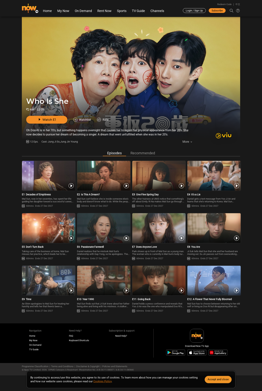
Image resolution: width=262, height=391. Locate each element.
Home (47, 11)
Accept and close (218, 379)
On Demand (83, 11)
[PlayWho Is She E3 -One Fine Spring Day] (158, 176)
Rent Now (104, 11)
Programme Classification (35, 366)
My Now (63, 11)
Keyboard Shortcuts (79, 340)
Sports (121, 11)
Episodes (114, 153)
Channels (157, 11)
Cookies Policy (102, 381)
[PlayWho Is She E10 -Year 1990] (103, 281)
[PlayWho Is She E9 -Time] (48, 281)
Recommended (142, 153)
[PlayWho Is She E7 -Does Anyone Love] (158, 228)
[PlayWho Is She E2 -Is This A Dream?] (103, 176)
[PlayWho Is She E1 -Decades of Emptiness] (48, 176)
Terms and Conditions (62, 366)
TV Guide (138, 11)
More (185, 141)
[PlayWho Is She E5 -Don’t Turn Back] (48, 228)
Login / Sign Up (194, 10)
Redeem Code (224, 4)
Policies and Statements (114, 366)
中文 (237, 4)
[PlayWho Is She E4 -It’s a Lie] (213, 176)
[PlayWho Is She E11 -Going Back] (158, 281)
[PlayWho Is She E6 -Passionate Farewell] (103, 228)
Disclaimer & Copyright (88, 366)
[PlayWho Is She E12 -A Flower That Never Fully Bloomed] (213, 281)
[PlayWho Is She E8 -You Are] (213, 228)
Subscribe (217, 10)
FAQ (71, 335)
